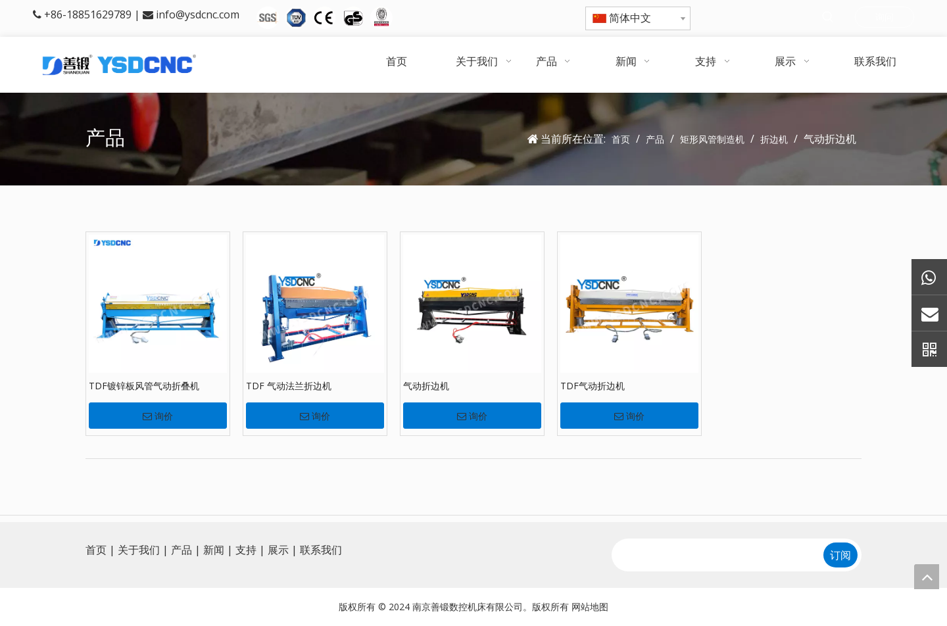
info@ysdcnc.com (197, 14)
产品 (181, 549)
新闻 (213, 549)
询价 (158, 416)
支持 (245, 549)
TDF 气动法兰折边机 (288, 385)
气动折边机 (426, 385)
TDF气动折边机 (592, 385)
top (926, 576)
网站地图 (589, 606)
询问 (884, 17)
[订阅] (840, 554)
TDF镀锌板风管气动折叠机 (144, 385)
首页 (96, 549)
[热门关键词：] (828, 17)
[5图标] (324, 18)
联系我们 (321, 549)
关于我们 (139, 549)
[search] (716, 555)
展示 (278, 549)
